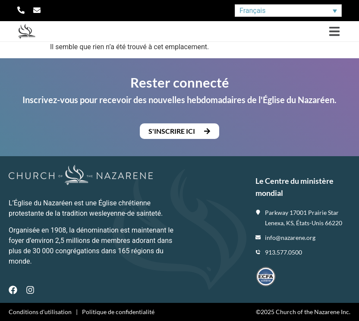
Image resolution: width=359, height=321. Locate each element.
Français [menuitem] (252, 10)
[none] (288, 10)
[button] (334, 31)
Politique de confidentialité (118, 311)
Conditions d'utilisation (40, 311)
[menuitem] (288, 10)
